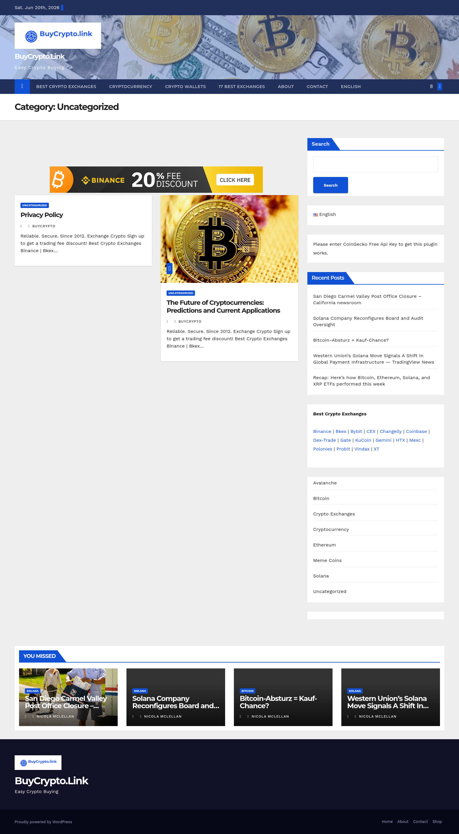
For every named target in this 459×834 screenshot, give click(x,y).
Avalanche (325, 483)
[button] (431, 86)
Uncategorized (34, 205)
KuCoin (363, 440)
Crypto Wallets (185, 86)
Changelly (391, 431)
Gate (345, 440)
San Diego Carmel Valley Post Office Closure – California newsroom (66, 705)
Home (387, 821)
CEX (371, 431)
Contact (317, 86)
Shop (437, 821)
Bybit (356, 431)
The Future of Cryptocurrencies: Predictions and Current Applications (223, 306)
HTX (400, 440)
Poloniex (322, 449)
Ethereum (324, 545)
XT (376, 449)
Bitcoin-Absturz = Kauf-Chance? (351, 340)
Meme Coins (327, 560)
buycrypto (41, 226)
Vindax (361, 449)
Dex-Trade (324, 440)
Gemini (383, 440)
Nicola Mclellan (53, 716)
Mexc (415, 440)
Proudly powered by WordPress (43, 822)
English (351, 86)
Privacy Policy (41, 215)
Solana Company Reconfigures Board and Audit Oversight (173, 705)
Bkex (340, 431)
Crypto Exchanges (334, 514)
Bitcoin (321, 498)
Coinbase (416, 431)
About (286, 86)
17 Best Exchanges (242, 86)
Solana (321, 576)
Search (321, 144)
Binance (322, 431)
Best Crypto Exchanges (66, 86)
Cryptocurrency (130, 86)
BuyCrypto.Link (39, 56)
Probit (343, 449)
